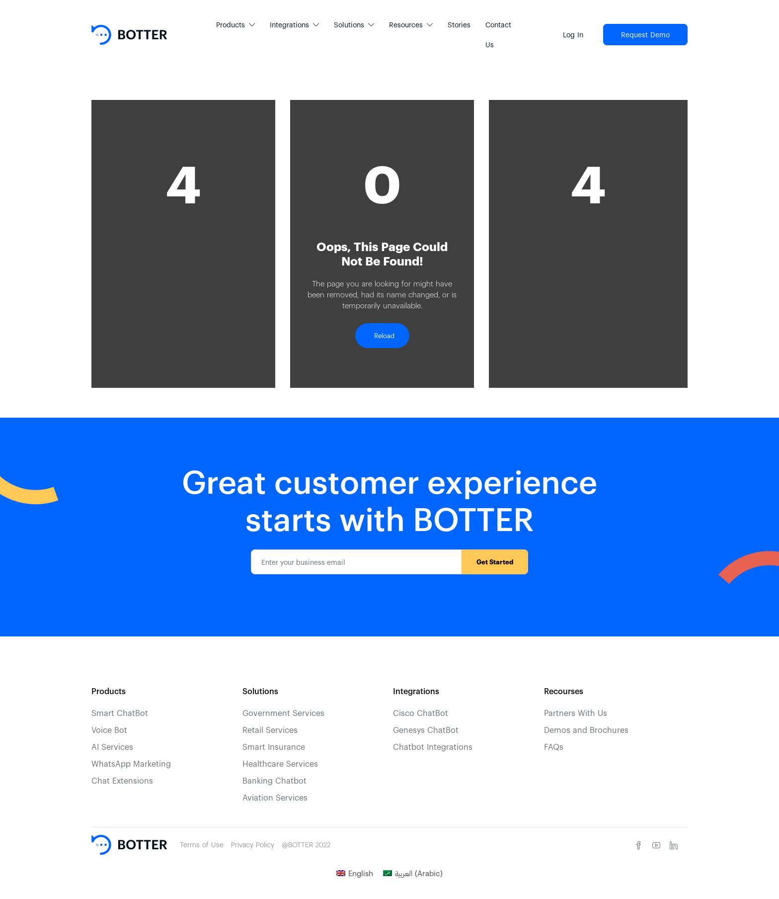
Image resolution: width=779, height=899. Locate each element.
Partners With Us (575, 713)
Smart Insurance (273, 746)
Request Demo (645, 34)
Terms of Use (202, 844)
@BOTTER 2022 (306, 844)
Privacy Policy (252, 844)
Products (230, 24)
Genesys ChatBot (426, 729)
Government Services (283, 713)
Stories (459, 24)
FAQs (553, 746)
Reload (382, 336)
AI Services (112, 746)
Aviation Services (275, 797)
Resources (406, 24)
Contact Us (498, 34)
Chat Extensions (122, 780)
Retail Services (270, 729)
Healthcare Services (280, 763)
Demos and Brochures (586, 729)
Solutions (349, 24)
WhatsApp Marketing (131, 763)
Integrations (289, 24)
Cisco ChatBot (420, 713)
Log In (573, 34)
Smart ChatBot (119, 713)
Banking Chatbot (274, 780)
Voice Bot (109, 729)
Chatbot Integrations (432, 746)
